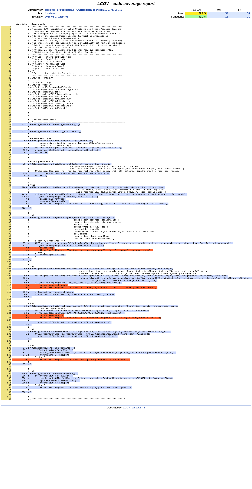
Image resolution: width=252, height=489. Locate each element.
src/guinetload (65, 10)
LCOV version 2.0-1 (134, 483)
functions (116, 10)
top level (50, 10)
